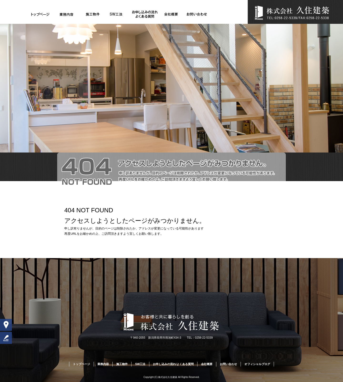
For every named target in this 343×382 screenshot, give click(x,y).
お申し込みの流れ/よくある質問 (145, 14)
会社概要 (171, 14)
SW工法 (119, 14)
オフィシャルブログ (257, 364)
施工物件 (93, 14)
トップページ (40, 14)
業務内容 (67, 14)
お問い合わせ (197, 14)
